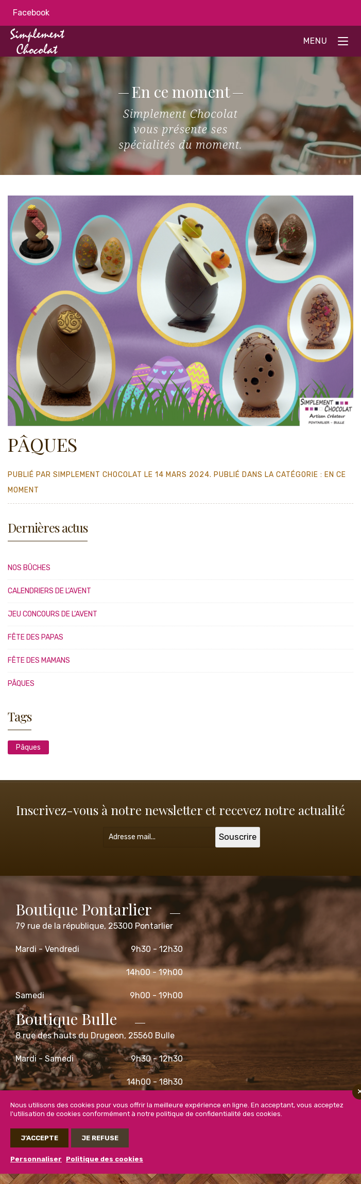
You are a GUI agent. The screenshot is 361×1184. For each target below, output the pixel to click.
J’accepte (39, 1138)
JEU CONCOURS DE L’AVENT (52, 614)
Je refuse (99, 1138)
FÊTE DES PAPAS (35, 637)
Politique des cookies (104, 1159)
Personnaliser (36, 1159)
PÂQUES (21, 683)
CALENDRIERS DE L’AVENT (49, 591)
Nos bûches (29, 567)
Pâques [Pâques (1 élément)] (28, 747)
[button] (34, 311)
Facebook (31, 12)
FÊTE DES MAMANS (39, 660)
